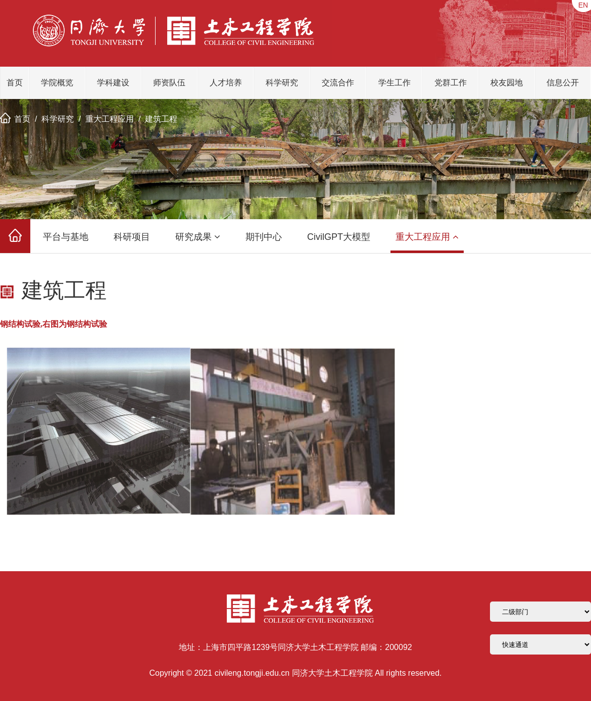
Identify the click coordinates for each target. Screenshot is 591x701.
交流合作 (338, 82)
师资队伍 (169, 82)
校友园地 (506, 82)
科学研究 (282, 82)
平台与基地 (65, 237)
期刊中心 (263, 237)
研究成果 (197, 237)
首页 (15, 82)
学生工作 (394, 82)
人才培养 (226, 82)
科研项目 (132, 237)
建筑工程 (161, 119)
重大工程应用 (109, 119)
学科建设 (113, 82)
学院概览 (57, 82)
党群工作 (450, 82)
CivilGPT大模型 (338, 237)
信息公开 (563, 82)
